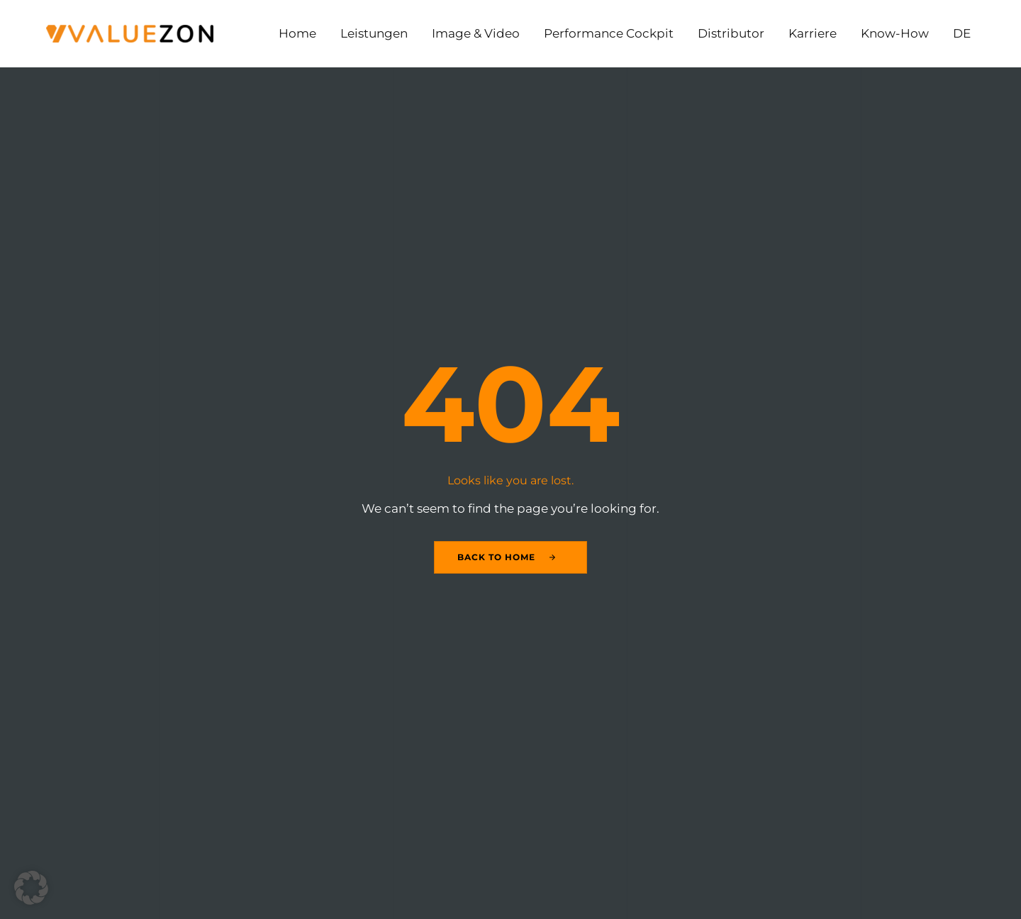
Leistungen (374, 33)
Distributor (731, 33)
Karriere (812, 33)
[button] (31, 888)
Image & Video (476, 33)
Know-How (895, 33)
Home (297, 33)
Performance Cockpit (609, 33)
